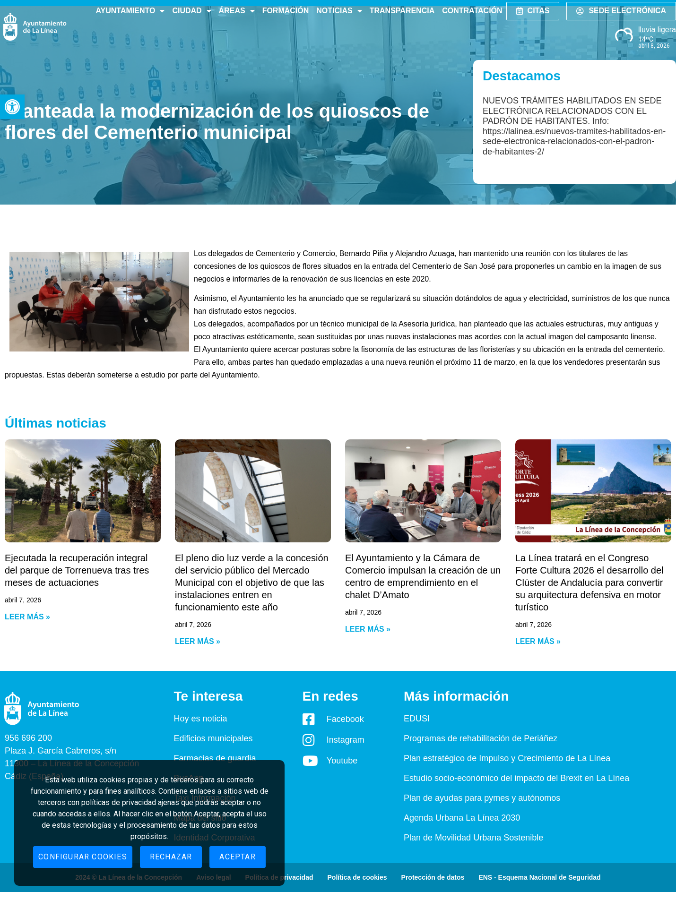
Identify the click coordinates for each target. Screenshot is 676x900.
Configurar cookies (82, 856)
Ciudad (191, 10)
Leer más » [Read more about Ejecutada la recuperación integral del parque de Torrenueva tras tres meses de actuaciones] (27, 617)
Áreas (237, 10)
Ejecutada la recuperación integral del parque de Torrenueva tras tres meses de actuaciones (77, 570)
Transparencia (402, 11)
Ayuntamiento (130, 10)
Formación (285, 11)
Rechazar (171, 856)
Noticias (339, 10)
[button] (12, 106)
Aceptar (237, 856)
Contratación (472, 11)
